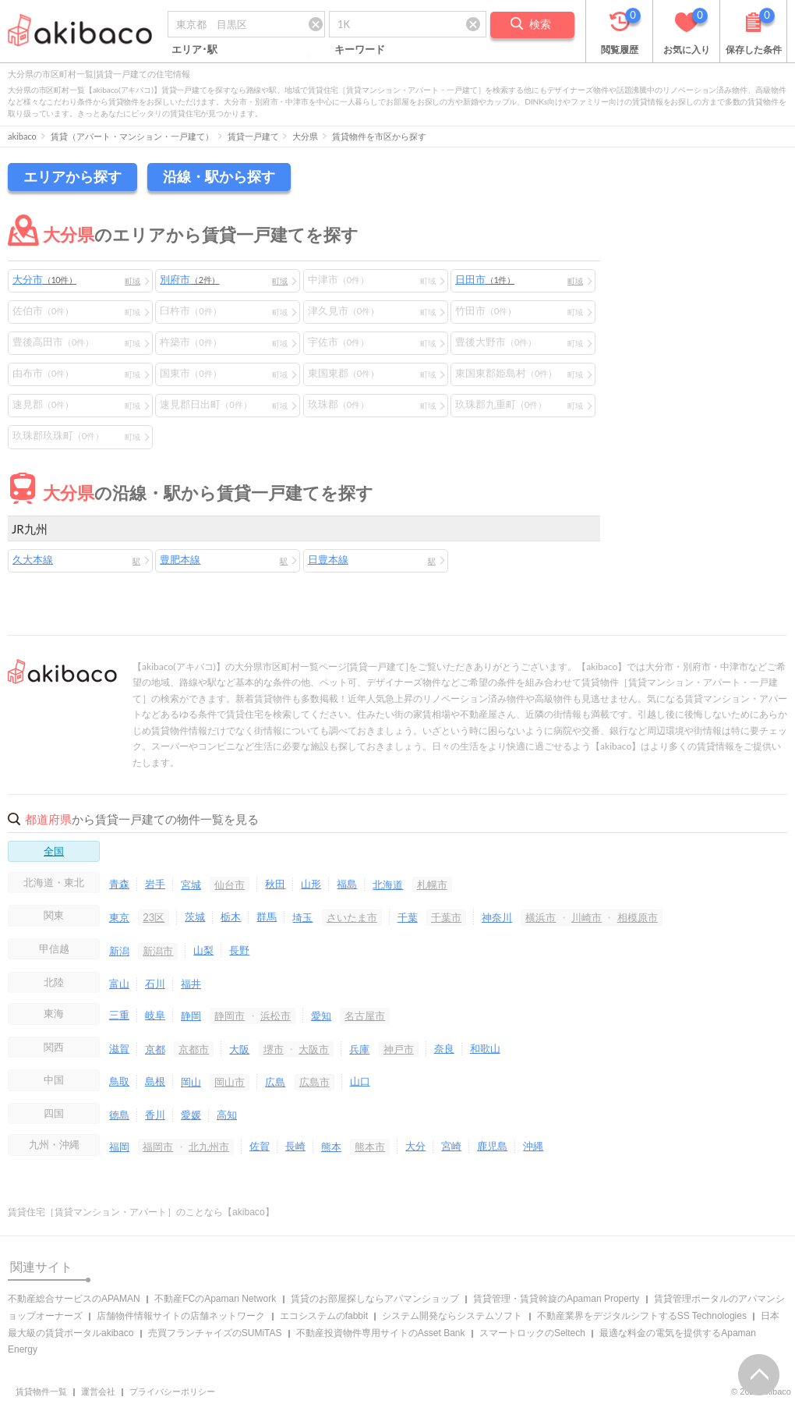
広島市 (314, 1082)
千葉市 (446, 917)
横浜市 (540, 917)
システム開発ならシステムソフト (452, 1315)
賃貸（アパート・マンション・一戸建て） (132, 136)
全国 (54, 851)
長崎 (295, 1146)
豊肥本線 (180, 559)
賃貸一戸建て (253, 136)
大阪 (239, 1049)
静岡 (191, 1015)
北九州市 (209, 1146)
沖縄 (533, 1146)
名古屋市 (364, 1015)
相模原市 (637, 917)
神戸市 (398, 1049)
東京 (119, 917)
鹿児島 (492, 1146)
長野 (239, 950)
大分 (415, 1146)
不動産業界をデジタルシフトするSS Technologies (642, 1315)
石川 (155, 983)
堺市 (273, 1049)
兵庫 (359, 1049)
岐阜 (155, 1015)
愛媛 (191, 1114)
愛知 (321, 1015)
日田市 (484, 279)
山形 (311, 883)
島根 (155, 1081)
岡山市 (229, 1082)
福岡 (119, 1146)
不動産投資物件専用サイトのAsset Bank (380, 1333)
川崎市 (586, 917)
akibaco (22, 136)
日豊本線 (328, 559)
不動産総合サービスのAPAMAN (74, 1298)
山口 (360, 1081)
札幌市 (432, 884)
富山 (119, 983)
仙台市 (229, 884)
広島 (275, 1082)
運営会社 (98, 1391)
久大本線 (32, 559)
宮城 (191, 884)
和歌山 (485, 1048)
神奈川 (497, 917)
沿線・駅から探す (219, 176)
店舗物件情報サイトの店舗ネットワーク (181, 1315)
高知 (227, 1114)
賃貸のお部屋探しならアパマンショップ (375, 1298)
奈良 (444, 1048)
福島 (347, 883)
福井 (191, 983)
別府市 (189, 279)
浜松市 (275, 1015)
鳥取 (119, 1081)
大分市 (44, 279)
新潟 (119, 951)
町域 (132, 280)
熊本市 (370, 1146)
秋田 (275, 883)
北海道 (388, 884)
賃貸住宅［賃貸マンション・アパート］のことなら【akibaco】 (141, 1212)
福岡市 (158, 1146)
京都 (155, 1049)
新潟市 (158, 951)
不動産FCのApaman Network (215, 1298)
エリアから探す (72, 176)
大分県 (305, 136)
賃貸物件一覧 (41, 1391)
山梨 (203, 950)
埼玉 (302, 917)
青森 (119, 883)
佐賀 (259, 1146)
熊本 (331, 1146)
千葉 (408, 917)
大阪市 (314, 1049)
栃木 (231, 916)
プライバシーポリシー (172, 1391)
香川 (155, 1114)
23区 (153, 917)
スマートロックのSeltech (532, 1333)
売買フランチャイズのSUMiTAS (215, 1333)
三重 (119, 1015)
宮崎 (451, 1146)
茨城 (195, 916)
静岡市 (229, 1015)
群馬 (266, 916)
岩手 (155, 883)
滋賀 (119, 1048)
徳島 (119, 1114)
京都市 (193, 1049)
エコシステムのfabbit (324, 1315)
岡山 (191, 1082)
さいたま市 (352, 917)
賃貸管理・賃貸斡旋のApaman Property (556, 1298)
